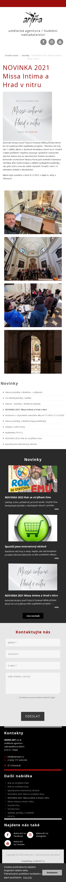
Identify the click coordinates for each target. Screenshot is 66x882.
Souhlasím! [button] (52, 872)
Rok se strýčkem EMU (18, 787)
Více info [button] (27, 877)
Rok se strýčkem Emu (18, 791)
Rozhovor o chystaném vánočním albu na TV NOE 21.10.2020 (34, 415)
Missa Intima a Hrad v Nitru (21, 806)
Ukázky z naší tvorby (15, 426)
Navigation (3, 3)
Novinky (25, 55)
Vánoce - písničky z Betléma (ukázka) (22, 403)
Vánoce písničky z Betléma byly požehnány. (25, 421)
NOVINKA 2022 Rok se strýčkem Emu (23, 438)
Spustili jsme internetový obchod (21, 444)
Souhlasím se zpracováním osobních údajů (37, 697)
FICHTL (11, 820)
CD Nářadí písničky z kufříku (18, 398)
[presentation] (26, 705)
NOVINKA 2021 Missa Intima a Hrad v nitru (26, 409)
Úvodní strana (11, 55)
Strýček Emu (14, 809)
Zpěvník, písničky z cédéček (21, 817)
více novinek (33, 615)
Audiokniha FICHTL (14, 432)
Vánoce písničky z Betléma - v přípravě (23, 392)
